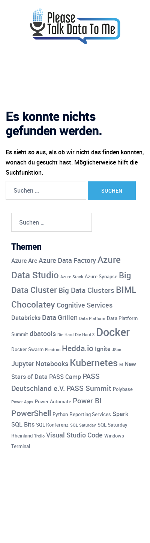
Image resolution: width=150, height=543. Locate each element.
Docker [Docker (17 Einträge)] (113, 331)
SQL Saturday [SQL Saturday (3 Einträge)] (83, 425)
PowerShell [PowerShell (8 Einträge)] (31, 413)
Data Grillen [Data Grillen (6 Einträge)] (60, 317)
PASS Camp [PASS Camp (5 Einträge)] (65, 377)
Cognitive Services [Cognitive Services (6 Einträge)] (84, 304)
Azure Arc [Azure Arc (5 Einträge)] (24, 260)
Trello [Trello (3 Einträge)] (39, 436)
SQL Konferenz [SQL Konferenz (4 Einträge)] (52, 424)
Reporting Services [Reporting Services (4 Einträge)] (90, 414)
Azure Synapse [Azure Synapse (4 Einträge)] (101, 276)
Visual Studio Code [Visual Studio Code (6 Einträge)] (74, 434)
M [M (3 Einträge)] (121, 364)
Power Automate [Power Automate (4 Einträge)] (53, 401)
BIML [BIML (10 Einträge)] (126, 290)
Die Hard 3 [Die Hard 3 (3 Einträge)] (84, 334)
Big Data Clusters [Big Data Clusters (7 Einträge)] (86, 290)
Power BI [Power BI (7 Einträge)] (87, 401)
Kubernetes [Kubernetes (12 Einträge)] (94, 362)
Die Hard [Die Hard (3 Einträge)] (65, 334)
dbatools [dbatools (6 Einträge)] (43, 333)
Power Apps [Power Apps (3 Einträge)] (22, 401)
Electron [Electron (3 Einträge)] (52, 349)
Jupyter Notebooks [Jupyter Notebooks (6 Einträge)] (39, 363)
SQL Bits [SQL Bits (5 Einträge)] (22, 424)
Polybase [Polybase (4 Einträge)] (123, 389)
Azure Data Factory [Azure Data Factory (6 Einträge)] (67, 260)
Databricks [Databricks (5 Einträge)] (25, 318)
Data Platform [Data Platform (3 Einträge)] (92, 318)
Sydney (80, 530)
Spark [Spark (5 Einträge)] (120, 414)
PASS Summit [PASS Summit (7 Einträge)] (88, 388)
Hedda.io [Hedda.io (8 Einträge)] (77, 348)
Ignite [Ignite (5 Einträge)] (102, 349)
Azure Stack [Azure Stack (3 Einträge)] (71, 276)
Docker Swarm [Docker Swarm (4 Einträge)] (27, 349)
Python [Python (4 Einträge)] (60, 414)
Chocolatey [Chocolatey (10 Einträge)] (33, 304)
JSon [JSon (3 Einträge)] (116, 349)
